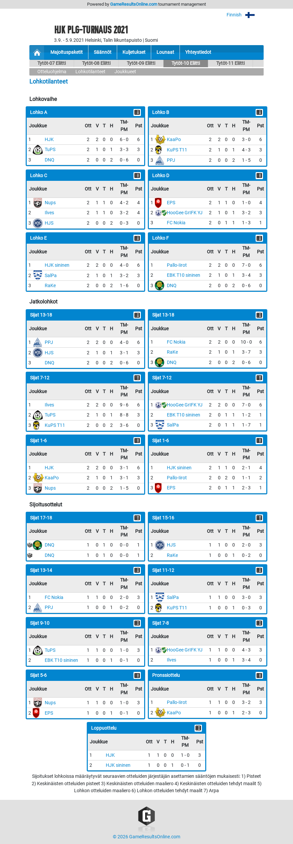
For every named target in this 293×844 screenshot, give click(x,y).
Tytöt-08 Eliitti (96, 63)
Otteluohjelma (51, 72)
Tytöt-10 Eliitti (186, 63)
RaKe (50, 285)
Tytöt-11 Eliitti (230, 63)
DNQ (49, 160)
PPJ (171, 160)
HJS (49, 223)
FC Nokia (176, 223)
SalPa (51, 275)
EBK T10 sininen (183, 275)
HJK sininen (57, 265)
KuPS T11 (177, 150)
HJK (49, 139)
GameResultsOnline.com (133, 4)
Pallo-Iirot (177, 265)
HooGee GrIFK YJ (185, 213)
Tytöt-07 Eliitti (51, 63)
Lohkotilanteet (90, 72)
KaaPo (174, 139)
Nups (50, 203)
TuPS (50, 149)
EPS (171, 203)
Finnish (245, 15)
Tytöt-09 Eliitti (141, 63)
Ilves (49, 213)
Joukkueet (125, 72)
